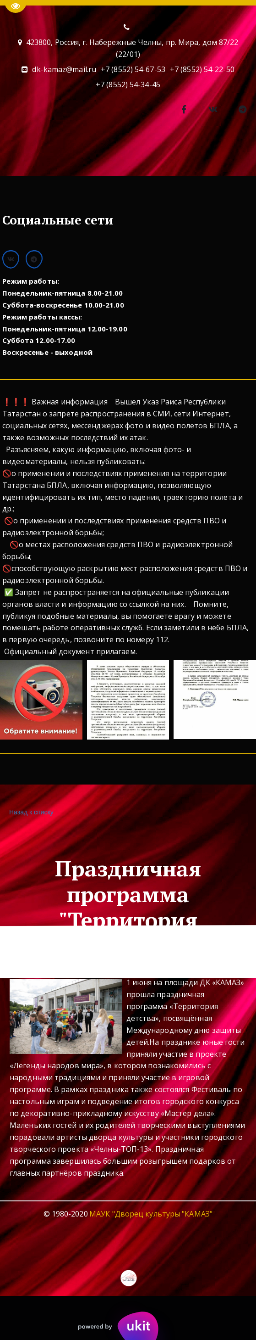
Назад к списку (30, 812)
